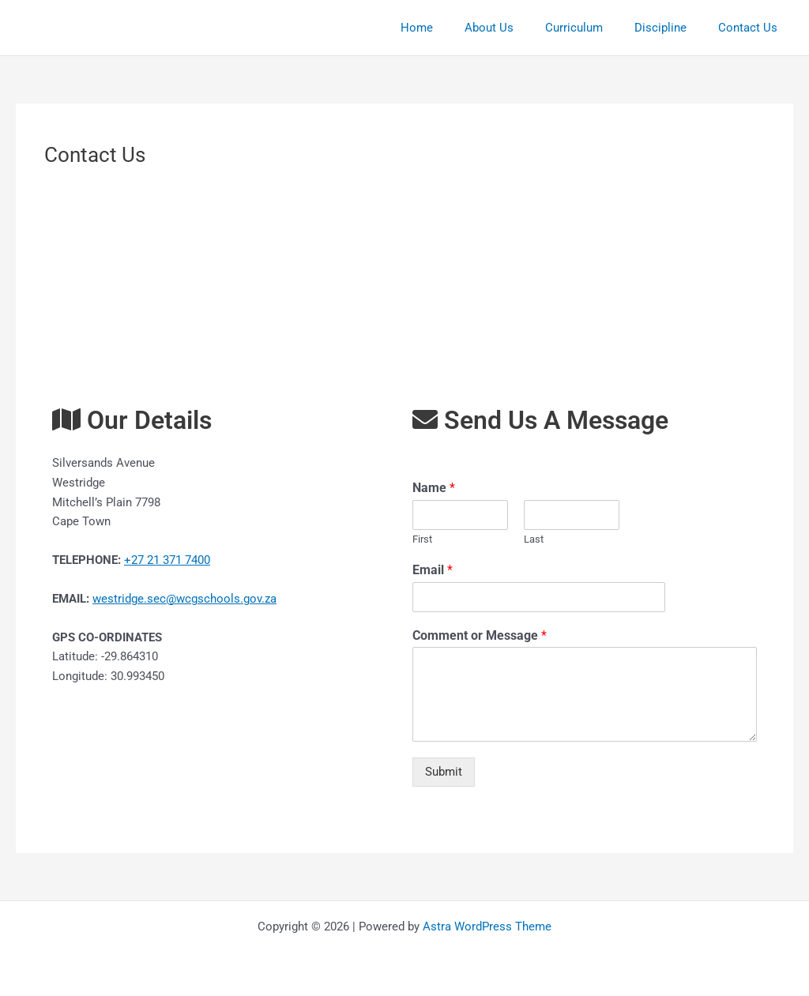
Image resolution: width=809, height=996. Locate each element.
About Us (516, 28)
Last (534, 539)
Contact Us (751, 28)
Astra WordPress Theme (487, 926)
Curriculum (594, 28)
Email (432, 569)
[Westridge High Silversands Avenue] (404, 284)
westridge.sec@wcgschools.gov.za (184, 599)
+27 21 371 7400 (167, 560)
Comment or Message (479, 635)
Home (452, 28)
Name (433, 487)
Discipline (672, 28)
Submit (443, 772)
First (422, 539)
